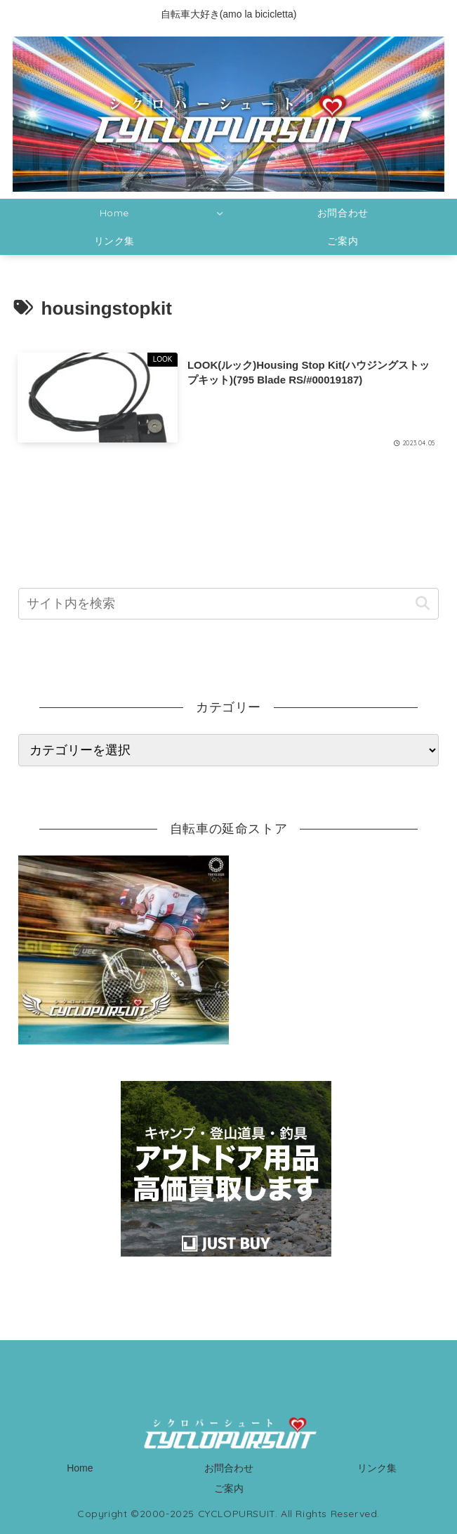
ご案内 (229, 1488)
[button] (422, 604)
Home (80, 1468)
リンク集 (377, 1468)
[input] (228, 604)
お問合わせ (228, 1468)
